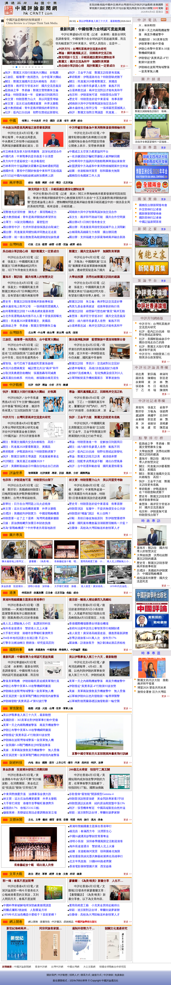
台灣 (123, 4)
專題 (134, 8)
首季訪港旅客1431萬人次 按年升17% (92, 638)
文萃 (112, 8)
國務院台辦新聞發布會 (153, 205)
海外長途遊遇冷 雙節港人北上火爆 (25, 628)
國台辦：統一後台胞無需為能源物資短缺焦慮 (31, 237)
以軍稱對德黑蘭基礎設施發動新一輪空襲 (94, 701)
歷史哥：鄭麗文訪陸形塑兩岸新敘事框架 (28, 301)
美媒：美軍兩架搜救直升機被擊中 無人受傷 (97, 691)
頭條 (97, 4)
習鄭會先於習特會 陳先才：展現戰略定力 (30, 212)
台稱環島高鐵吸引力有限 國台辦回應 (93, 232)
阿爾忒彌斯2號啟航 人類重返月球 (25, 909)
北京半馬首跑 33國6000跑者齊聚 (90, 861)
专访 (139, 8)
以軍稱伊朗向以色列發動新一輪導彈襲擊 (94, 696)
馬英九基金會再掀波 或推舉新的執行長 (94, 306)
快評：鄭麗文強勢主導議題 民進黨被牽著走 (31, 456)
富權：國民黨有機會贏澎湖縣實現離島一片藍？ (98, 523)
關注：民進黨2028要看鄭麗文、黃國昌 (93, 81)
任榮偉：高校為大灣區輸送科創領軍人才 (94, 527)
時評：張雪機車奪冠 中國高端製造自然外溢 (97, 807)
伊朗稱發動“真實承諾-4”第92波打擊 (25, 701)
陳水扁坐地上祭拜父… (14, 561)
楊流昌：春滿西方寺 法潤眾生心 (90, 831)
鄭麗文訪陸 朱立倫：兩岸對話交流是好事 (96, 301)
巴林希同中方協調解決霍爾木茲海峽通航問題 (31, 166)
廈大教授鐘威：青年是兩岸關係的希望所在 (31, 107)
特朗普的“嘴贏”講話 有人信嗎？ (90, 513)
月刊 (118, 8)
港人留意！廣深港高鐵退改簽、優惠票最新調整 (98, 633)
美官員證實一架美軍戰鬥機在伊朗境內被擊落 (31, 696)
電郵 (160, 8)
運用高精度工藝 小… (92, 561)
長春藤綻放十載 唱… (66, 561)
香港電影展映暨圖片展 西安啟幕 (90, 866)
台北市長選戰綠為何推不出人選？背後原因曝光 (32, 316)
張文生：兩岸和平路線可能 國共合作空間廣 (97, 217)
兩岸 (118, 4)
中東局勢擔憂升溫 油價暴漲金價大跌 (27, 794)
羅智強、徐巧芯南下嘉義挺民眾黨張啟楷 (28, 363)
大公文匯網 (89, 966)
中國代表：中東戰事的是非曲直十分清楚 (28, 156)
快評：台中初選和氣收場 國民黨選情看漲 (96, 466)
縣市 (129, 4)
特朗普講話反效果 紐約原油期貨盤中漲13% (97, 803)
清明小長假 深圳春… (40, 586)
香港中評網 (41, 966)
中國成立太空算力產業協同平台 (88, 151)
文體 (107, 8)
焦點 (102, 4)
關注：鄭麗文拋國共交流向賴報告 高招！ (31, 81)
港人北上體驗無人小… (119, 561)
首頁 (91, 4)
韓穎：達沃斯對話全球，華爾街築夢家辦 (94, 812)
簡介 (144, 8)
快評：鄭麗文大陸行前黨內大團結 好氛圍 (31, 72)
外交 (112, 4)
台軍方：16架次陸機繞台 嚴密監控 (25, 222)
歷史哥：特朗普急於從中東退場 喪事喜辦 (96, 99)
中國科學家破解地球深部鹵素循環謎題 (27, 905)
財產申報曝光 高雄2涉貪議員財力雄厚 (93, 368)
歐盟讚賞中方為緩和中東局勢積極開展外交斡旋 (98, 166)
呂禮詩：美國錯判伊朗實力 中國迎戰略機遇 (31, 513)
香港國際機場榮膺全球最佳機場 (88, 623)
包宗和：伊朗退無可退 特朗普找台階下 (94, 94)
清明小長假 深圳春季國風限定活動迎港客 (96, 841)
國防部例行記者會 (150, 217)
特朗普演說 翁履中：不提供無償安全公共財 (97, 508)
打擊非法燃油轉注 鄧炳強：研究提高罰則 (28, 642)
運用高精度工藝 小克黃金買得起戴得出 (94, 905)
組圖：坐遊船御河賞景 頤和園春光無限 (94, 170)
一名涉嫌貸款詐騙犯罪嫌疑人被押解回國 (94, 156)
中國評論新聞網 (22, 966)
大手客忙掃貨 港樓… (66, 586)
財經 (102, 8)
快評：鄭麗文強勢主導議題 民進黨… (93, 112)
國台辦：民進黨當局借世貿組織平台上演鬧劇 (97, 227)
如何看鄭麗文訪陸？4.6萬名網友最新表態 (28, 311)
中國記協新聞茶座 (150, 221)
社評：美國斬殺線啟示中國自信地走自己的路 (31, 466)
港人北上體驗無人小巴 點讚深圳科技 (26, 623)
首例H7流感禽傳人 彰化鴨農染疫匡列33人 (96, 373)
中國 (107, 4)
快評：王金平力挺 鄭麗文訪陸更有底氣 (94, 72)
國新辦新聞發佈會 (150, 213)
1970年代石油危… (119, 586)
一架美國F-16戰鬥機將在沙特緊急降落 (26, 745)
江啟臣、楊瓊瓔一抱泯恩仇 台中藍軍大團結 (33, 77)
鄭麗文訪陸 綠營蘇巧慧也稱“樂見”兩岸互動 (97, 311)
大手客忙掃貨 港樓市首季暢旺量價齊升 (28, 633)
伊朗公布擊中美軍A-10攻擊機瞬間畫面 (27, 686)
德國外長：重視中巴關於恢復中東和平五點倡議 (32, 170)
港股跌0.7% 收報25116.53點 (21, 807)
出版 (123, 8)
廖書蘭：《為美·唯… (40, 561)
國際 (160, 4)
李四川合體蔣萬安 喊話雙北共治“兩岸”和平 (31, 368)
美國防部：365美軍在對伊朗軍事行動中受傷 (30, 719)
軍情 (91, 8)
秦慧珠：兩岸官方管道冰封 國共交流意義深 (33, 85)
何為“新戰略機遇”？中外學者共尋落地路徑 (29, 527)
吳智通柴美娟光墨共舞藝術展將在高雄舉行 (96, 856)
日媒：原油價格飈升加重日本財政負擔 (26, 523)
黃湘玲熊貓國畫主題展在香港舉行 (90, 826)
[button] (13, 67)
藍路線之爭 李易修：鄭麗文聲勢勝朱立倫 (31, 90)
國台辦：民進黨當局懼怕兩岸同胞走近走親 (30, 232)
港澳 (155, 4)
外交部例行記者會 (150, 209)
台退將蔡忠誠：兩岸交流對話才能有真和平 (96, 90)
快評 (139, 4)
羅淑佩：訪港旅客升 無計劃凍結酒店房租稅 (97, 642)
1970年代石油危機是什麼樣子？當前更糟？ (30, 914)
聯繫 (150, 8)
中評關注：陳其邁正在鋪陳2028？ (24, 461)
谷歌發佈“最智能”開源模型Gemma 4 (91, 794)
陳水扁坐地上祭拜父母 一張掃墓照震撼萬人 (97, 107)
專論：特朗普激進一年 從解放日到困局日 (31, 94)
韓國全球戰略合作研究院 (112, 966)
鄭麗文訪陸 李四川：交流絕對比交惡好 (94, 363)
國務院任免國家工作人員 (84, 175)
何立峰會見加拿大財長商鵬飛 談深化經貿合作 (32, 151)
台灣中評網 (57, 966)
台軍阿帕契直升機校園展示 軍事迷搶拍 (94, 377)
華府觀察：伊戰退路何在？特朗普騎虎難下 (96, 77)
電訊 (129, 8)
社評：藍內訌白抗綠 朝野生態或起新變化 (31, 112)
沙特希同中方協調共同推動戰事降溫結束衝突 (97, 161)
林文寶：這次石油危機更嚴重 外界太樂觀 (31, 103)
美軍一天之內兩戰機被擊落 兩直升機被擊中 (97, 681)
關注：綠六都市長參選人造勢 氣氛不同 (94, 85)
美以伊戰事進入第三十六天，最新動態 (103, 21)
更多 (163, 147)
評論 (144, 4)
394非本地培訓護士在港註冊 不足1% (25, 638)
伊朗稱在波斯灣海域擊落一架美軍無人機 (28, 691)
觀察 (150, 4)
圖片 (97, 8)
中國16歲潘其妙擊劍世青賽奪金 (89, 836)
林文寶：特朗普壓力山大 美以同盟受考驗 (31, 99)
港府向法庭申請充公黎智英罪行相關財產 (94, 628)
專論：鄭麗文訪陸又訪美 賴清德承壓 (93, 456)
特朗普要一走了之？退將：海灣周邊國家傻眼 (31, 518)
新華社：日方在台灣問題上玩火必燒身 (26, 503)
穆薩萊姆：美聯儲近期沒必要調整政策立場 (30, 812)
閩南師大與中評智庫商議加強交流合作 (93, 103)
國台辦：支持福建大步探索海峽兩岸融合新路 (97, 237)
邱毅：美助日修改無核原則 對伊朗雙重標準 (97, 518)
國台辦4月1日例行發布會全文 (87, 222)
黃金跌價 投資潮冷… (13, 586)
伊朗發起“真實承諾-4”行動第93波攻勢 (92, 686)
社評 (134, 4)
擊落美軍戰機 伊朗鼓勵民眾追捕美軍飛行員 (31, 681)
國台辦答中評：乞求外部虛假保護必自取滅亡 (31, 227)
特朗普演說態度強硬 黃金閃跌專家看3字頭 (96, 798)
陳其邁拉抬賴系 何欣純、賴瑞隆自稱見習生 (31, 377)
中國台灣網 (73, 966)
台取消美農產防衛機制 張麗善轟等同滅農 (29, 373)
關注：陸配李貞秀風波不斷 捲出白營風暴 (96, 461)
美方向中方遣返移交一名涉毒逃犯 (24, 161)
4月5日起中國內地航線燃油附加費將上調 (28, 175)
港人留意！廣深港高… (93, 586)
